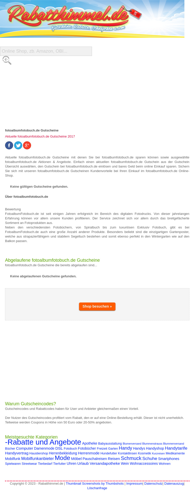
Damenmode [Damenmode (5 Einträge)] (44, 448)
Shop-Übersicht (21, 80)
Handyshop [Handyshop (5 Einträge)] (155, 448)
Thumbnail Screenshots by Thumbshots (95, 483)
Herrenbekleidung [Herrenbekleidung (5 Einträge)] (63, 453)
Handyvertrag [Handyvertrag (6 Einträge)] (16, 453)
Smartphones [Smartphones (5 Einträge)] (168, 459)
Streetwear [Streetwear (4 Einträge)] (29, 463)
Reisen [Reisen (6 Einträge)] (114, 458)
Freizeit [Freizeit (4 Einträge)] (102, 448)
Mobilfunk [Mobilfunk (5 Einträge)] (12, 459)
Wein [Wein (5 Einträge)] (125, 463)
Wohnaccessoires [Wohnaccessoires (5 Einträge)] (144, 463)
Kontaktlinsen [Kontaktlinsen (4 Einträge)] (127, 453)
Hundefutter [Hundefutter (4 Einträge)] (109, 453)
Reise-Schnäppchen (25, 90)
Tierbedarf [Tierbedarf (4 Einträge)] (45, 463)
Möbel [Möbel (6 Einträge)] (76, 458)
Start (9, 60)
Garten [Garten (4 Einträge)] (113, 448)
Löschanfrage (97, 488)
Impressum (134, 483)
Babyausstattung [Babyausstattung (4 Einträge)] (110, 443)
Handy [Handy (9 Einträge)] (125, 448)
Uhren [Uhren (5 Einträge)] (71, 463)
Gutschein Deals (22, 100)
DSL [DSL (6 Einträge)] (59, 448)
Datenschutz (153, 483)
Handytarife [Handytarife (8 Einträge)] (176, 448)
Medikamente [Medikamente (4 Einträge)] (175, 453)
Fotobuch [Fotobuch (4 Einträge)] (70, 448)
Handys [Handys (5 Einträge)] (139, 448)
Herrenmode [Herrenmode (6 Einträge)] (89, 453)
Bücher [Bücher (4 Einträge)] (10, 448)
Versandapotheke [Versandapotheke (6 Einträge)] (105, 463)
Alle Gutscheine (22, 70)
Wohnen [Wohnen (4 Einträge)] (165, 463)
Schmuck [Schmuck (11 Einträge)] (131, 458)
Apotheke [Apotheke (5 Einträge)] (89, 443)
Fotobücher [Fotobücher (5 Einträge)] (87, 448)
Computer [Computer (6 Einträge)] (24, 448)
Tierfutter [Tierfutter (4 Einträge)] (59, 463)
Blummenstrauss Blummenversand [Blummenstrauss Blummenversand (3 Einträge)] (163, 443)
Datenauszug (174, 483)
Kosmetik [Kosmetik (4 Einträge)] (144, 453)
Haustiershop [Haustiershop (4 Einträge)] (38, 453)
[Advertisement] (97, 360)
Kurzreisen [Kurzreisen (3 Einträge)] (158, 453)
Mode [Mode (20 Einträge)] (62, 457)
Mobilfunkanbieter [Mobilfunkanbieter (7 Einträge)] (37, 458)
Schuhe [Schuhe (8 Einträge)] (149, 458)
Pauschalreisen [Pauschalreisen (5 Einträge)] (95, 459)
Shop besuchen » (97, 306)
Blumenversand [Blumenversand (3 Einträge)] (132, 443)
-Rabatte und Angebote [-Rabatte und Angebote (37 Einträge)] (43, 442)
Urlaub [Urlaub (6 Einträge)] (83, 463)
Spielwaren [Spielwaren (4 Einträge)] (13, 463)
